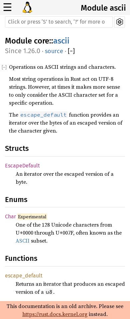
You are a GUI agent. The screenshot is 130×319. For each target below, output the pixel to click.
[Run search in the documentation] (59, 22)
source (54, 51)
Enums (16, 199)
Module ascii (103, 8)
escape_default (24, 275)
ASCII (23, 240)
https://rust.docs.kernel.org (54, 314)
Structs (17, 148)
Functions (21, 258)
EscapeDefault (22, 165)
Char (10, 216)
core (41, 41)
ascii (61, 41)
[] (71, 51)
